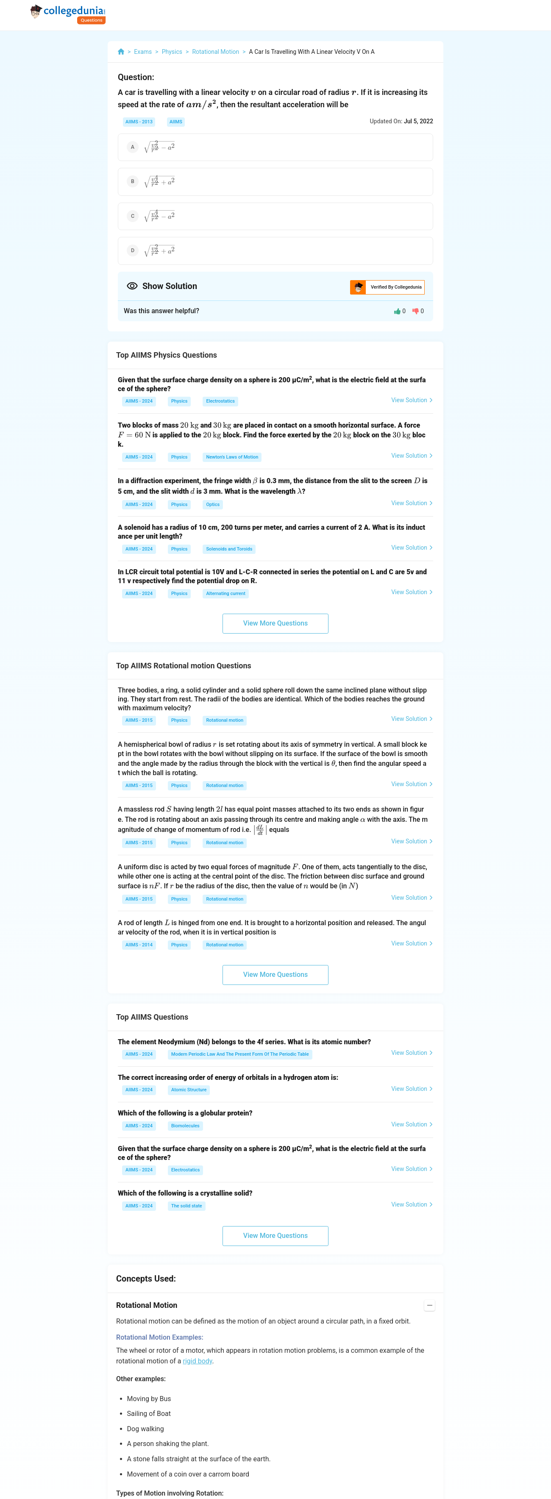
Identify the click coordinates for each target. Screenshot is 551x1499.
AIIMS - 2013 (139, 122)
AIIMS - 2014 (139, 945)
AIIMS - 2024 (139, 401)
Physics (179, 401)
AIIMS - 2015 (139, 720)
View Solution (412, 400)
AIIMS (176, 122)
